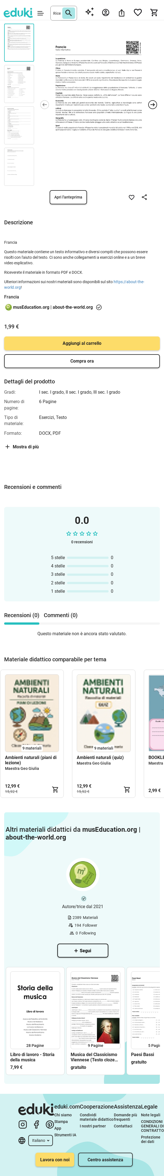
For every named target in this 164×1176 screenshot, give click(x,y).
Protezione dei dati (151, 1139)
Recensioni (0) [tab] (21, 615)
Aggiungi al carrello (82, 343)
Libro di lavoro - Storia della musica (32, 1057)
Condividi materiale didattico (97, 1117)
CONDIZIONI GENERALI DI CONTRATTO (152, 1126)
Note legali (150, 1115)
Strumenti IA (65, 1135)
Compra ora (82, 361)
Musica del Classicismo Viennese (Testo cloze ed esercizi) (94, 1057)
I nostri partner (93, 1126)
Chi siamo (63, 1115)
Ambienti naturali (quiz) (100, 757)
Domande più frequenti (126, 1117)
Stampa (61, 1121)
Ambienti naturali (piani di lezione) (31, 760)
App (57, 1128)
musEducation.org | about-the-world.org (53, 307)
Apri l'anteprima (68, 197)
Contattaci (123, 1126)
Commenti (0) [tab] (61, 615)
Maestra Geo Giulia (22, 768)
